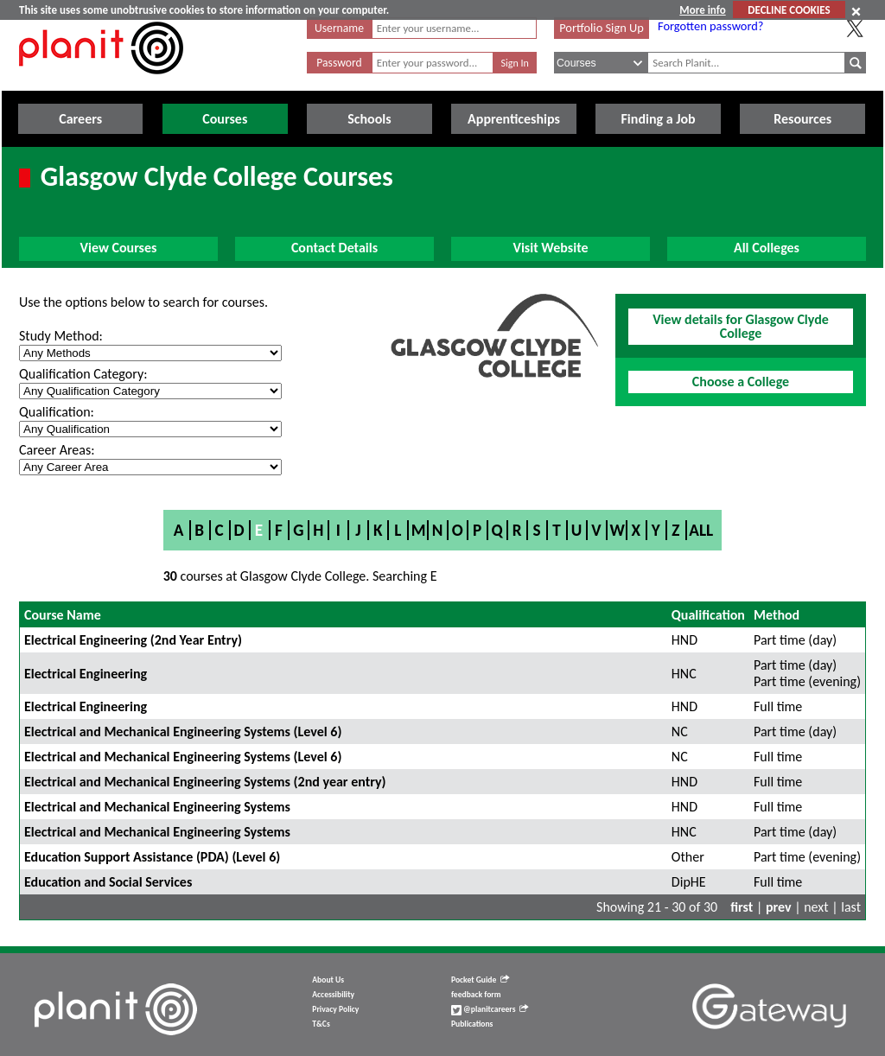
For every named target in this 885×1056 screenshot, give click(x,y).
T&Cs (320, 1024)
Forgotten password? (710, 26)
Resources (802, 119)
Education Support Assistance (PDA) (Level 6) (152, 857)
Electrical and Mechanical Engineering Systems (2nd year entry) (205, 781)
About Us (328, 980)
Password (338, 62)
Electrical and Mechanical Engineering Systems (157, 806)
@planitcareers (490, 1009)
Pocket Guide (480, 980)
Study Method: (61, 336)
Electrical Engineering (85, 673)
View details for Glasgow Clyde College (741, 326)
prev (779, 907)
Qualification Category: (83, 374)
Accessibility (333, 994)
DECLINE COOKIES (789, 9)
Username (339, 28)
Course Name (62, 615)
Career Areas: (56, 450)
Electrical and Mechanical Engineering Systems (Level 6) (182, 731)
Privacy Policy (335, 1009)
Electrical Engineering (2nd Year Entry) (133, 640)
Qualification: (56, 412)
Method (776, 615)
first (741, 907)
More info (702, 9)
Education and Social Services (108, 882)
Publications (472, 1024)
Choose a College (740, 381)
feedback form (476, 994)
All (701, 530)
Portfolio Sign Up (601, 27)
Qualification (708, 615)
